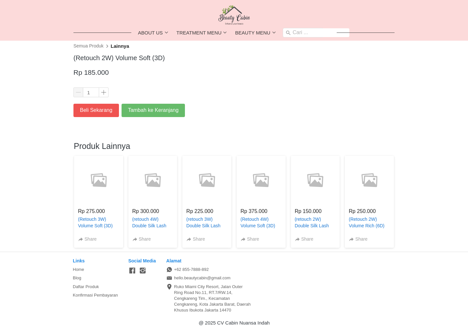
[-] (132, 271)
